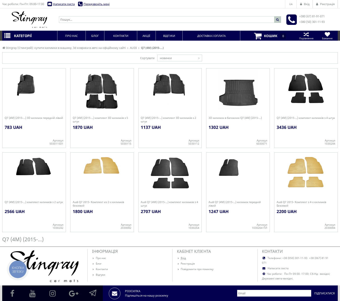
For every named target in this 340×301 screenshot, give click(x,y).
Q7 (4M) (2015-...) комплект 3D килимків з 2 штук (168, 119)
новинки (166, 58)
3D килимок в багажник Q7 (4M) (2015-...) (235, 118)
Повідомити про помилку (195, 269)
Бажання (327, 36)
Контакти (100, 269)
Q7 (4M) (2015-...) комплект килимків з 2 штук (34, 202)
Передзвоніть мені (96, 4)
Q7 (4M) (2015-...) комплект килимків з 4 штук (306, 118)
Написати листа (64, 4)
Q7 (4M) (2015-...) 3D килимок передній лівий (34, 118)
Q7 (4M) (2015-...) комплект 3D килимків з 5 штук (100, 119)
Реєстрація (186, 263)
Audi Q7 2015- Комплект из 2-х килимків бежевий (98, 203)
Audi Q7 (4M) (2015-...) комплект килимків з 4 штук (169, 203)
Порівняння (306, 36)
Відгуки (98, 275)
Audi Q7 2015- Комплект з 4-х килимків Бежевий (301, 203)
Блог (97, 263)
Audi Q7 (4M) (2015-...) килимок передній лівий (235, 203)
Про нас (99, 258)
